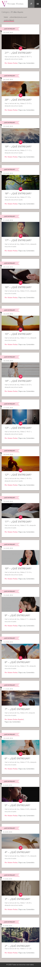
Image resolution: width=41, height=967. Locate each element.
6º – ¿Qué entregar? (17, 758)
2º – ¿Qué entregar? (17, 946)
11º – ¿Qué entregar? (18, 521)
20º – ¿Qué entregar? (18, 100)
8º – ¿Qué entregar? (17, 662)
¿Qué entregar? (9, 20)
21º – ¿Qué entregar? (18, 53)
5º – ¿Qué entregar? (17, 805)
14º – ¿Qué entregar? (18, 381)
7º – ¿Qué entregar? (17, 709)
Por (11, 63)
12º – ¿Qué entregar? (18, 475)
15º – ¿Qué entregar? (18, 334)
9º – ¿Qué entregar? (17, 615)
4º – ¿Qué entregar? (17, 852)
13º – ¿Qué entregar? (18, 428)
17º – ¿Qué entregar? (18, 240)
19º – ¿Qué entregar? (18, 146)
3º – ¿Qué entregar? (17, 899)
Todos (6, 17)
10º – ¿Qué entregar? (18, 568)
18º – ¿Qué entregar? (18, 193)
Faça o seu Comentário (26, 63)
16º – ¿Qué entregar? (18, 287)
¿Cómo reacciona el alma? (18, 17)
